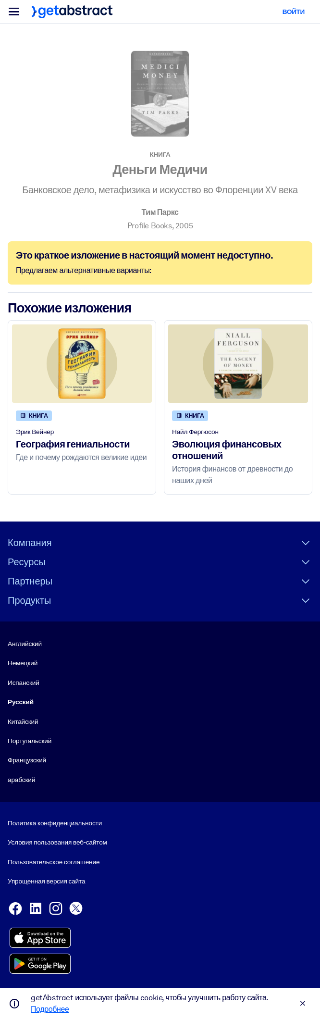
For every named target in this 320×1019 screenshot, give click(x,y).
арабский (21, 779)
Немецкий (22, 663)
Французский (27, 760)
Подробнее (50, 1009)
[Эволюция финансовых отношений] (238, 363)
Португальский (29, 741)
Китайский (23, 721)
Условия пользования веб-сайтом (57, 842)
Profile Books (149, 225)
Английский (25, 643)
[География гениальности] (82, 363)
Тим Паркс (159, 212)
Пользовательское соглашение (53, 862)
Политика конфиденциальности (55, 823)
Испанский (23, 682)
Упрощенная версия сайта (46, 881)
